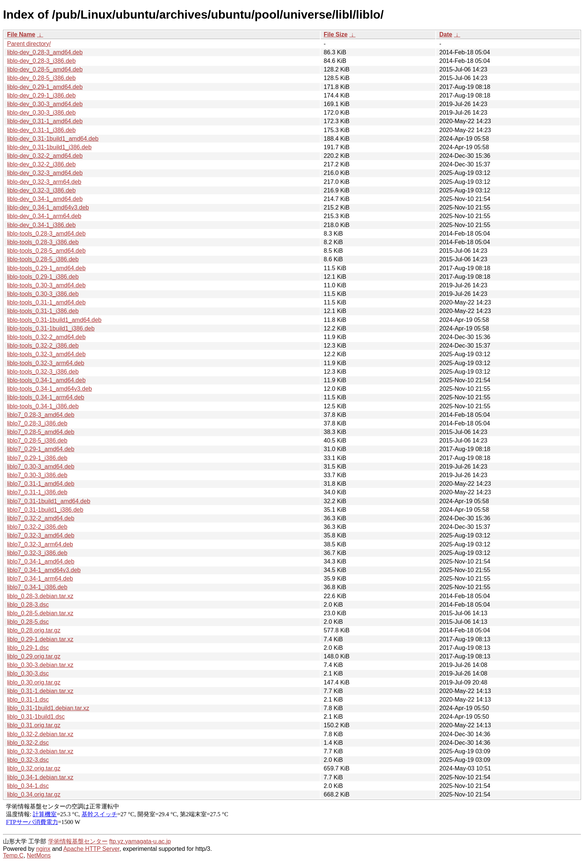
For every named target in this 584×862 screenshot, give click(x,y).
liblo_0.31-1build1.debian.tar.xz (48, 708)
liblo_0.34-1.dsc (28, 786)
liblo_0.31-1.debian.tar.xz (40, 691)
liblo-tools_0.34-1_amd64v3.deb (49, 389)
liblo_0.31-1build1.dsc (36, 716)
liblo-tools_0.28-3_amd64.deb (46, 233)
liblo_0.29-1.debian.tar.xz (40, 639)
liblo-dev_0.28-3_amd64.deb (45, 52)
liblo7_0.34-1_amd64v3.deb (43, 570)
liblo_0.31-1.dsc (28, 699)
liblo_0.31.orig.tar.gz (33, 725)
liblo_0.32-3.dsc (28, 760)
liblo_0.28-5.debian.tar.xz (40, 613)
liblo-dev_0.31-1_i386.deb (41, 130)
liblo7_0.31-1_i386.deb (37, 492)
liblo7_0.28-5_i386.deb (37, 440)
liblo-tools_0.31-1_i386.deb (43, 311)
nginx (43, 849)
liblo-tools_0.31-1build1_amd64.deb (54, 320)
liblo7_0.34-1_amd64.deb (40, 561)
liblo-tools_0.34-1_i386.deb (43, 406)
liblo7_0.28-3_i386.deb (37, 423)
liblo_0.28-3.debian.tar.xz (40, 596)
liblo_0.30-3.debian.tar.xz (40, 665)
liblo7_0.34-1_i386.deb (37, 587)
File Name (21, 34)
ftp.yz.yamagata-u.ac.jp (140, 841)
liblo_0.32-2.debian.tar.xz (40, 734)
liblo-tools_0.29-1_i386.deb (43, 277)
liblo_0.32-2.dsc (28, 743)
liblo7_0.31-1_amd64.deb (40, 484)
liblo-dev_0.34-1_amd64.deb (45, 199)
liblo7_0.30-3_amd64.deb (40, 466)
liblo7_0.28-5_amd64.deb (40, 432)
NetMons (39, 855)
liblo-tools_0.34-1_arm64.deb (45, 397)
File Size (335, 34)
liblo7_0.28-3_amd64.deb (40, 415)
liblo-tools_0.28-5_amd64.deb (46, 251)
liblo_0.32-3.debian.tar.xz (40, 751)
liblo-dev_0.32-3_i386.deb (41, 190)
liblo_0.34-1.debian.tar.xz (40, 777)
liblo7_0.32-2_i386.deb (37, 527)
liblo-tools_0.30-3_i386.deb (43, 294)
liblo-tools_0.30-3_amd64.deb (46, 285)
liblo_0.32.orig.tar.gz (33, 768)
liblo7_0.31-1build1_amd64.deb (48, 501)
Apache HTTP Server (91, 849)
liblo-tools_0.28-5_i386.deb (43, 259)
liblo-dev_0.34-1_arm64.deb (44, 216)
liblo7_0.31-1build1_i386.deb (45, 510)
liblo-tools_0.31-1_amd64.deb (46, 302)
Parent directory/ (29, 44)
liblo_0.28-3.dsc (28, 604)
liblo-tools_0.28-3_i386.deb (43, 242)
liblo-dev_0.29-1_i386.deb (41, 95)
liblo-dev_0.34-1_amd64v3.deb (48, 207)
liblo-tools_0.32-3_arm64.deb (45, 363)
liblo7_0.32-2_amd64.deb (40, 518)
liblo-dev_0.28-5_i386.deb (41, 78)
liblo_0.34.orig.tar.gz (33, 794)
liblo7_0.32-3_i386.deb (37, 553)
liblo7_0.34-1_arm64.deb (40, 578)
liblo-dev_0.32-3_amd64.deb (45, 173)
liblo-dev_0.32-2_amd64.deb (45, 156)
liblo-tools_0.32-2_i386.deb (43, 345)
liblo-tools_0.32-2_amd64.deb (46, 337)
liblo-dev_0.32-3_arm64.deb (44, 182)
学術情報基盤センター (78, 841)
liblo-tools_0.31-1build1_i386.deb (51, 328)
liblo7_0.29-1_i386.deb (37, 458)
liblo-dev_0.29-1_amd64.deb (45, 87)
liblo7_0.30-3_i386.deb (37, 475)
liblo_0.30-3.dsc (28, 673)
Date (445, 34)
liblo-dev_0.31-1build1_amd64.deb (53, 138)
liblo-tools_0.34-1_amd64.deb (46, 380)
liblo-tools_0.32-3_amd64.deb (46, 354)
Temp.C (13, 855)
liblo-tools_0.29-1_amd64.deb (46, 268)
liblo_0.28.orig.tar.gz (33, 630)
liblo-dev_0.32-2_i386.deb (41, 164)
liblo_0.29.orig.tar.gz (33, 656)
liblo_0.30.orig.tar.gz (33, 682)
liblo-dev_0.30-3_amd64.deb (45, 104)
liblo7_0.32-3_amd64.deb (40, 535)
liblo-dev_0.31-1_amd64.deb (45, 121)
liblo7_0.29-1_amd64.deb (40, 449)
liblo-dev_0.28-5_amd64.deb (45, 69)
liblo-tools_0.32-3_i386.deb (43, 371)
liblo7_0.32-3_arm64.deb (40, 544)
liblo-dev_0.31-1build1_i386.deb (49, 147)
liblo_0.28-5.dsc (28, 622)
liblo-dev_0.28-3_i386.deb (41, 61)
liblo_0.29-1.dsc (28, 648)
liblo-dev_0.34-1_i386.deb (41, 225)
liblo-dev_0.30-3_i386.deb (41, 112)
